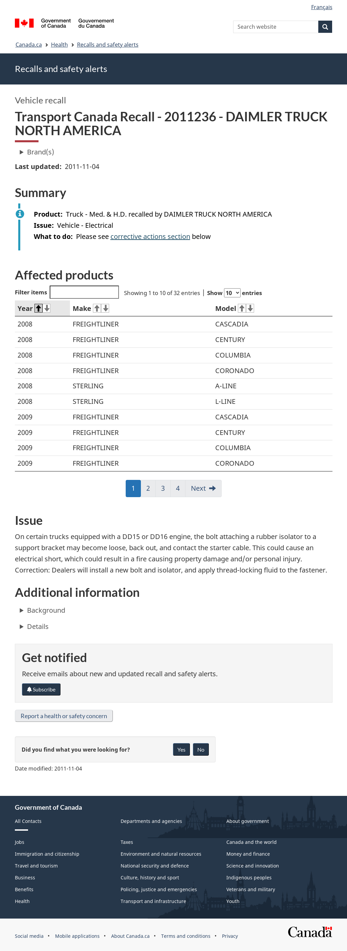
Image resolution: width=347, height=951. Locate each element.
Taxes (127, 842)
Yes (181, 749)
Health (59, 44)
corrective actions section (150, 236)
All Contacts (28, 821)
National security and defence (155, 865)
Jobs (19, 842)
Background (46, 610)
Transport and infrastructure (153, 901)
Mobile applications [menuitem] (77, 936)
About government (247, 821)
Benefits (24, 889)
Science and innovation (252, 865)
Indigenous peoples (249, 877)
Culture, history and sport (150, 877)
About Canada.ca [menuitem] (130, 936)
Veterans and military (250, 889)
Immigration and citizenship (47, 854)
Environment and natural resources (161, 854)
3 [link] (166, 490)
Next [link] (198, 488)
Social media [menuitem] (29, 936)
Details (38, 626)
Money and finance (248, 854)
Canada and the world (251, 842)
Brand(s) (40, 151)
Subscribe (41, 689)
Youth (233, 901)
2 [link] (151, 490)
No (200, 749)
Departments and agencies (151, 821)
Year (34, 308)
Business (25, 877)
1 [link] (136, 490)
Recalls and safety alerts (108, 44)
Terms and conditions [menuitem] (185, 936)
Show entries (234, 292)
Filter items (67, 292)
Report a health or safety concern (64, 716)
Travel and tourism (36, 865)
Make (91, 308)
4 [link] (180, 490)
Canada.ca (29, 44)
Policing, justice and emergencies (159, 889)
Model (234, 308)
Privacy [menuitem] (230, 936)
